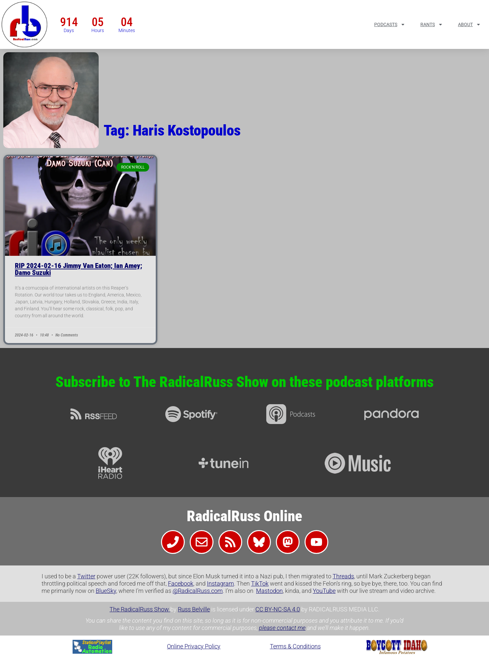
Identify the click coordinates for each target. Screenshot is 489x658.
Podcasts (389, 24)
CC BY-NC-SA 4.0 (277, 609)
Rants (431, 24)
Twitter (86, 576)
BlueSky (106, 590)
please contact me (282, 627)
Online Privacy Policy (193, 646)
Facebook (180, 583)
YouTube (324, 590)
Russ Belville (194, 609)
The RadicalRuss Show (140, 609)
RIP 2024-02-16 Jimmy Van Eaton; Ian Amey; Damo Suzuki (78, 269)
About (469, 24)
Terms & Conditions (295, 646)
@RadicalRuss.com (198, 590)
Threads (343, 576)
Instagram (220, 583)
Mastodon (269, 590)
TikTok (260, 583)
